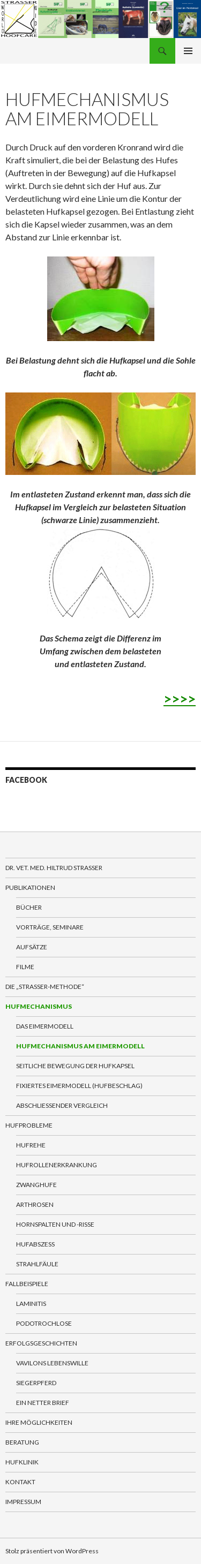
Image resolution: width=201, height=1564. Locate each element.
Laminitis (31, 1303)
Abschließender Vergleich (62, 1105)
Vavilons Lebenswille (52, 1363)
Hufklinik (22, 1462)
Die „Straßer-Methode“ (44, 987)
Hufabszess (35, 1244)
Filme (25, 967)
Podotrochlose (44, 1323)
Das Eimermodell (44, 1026)
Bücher (29, 907)
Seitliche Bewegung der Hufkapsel (75, 1066)
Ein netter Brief (42, 1403)
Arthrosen (35, 1204)
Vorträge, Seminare (50, 927)
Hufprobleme (29, 1125)
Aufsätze (31, 947)
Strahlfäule (37, 1264)
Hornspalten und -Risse (55, 1224)
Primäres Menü (188, 51)
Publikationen (30, 887)
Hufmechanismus (38, 1006)
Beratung (22, 1442)
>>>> (179, 698)
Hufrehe (31, 1145)
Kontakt (20, 1482)
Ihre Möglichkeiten (38, 1422)
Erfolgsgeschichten (41, 1343)
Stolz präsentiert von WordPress (52, 1551)
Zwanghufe (36, 1185)
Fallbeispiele (26, 1284)
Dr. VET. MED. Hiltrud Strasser (53, 868)
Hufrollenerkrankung (56, 1165)
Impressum (23, 1502)
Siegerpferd (36, 1383)
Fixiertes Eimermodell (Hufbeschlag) (79, 1086)
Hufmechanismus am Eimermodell (80, 1046)
